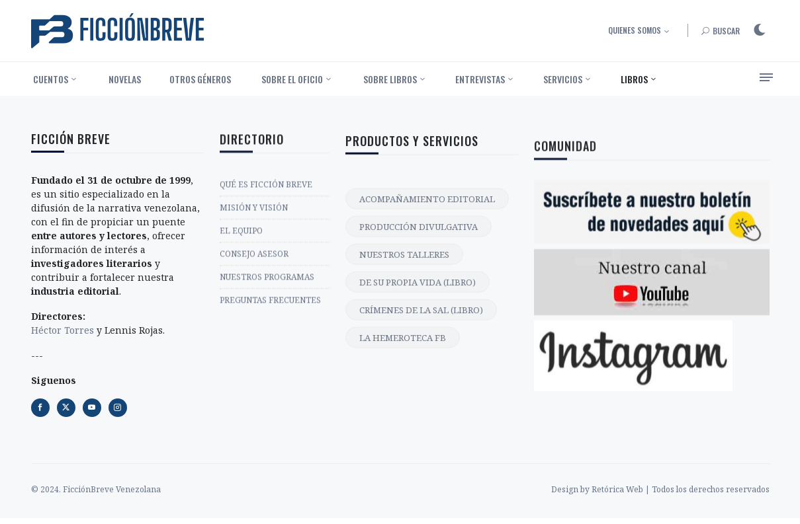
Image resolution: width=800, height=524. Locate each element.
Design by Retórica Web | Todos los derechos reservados (660, 489)
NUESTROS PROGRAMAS (267, 280)
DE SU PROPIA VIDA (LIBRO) (417, 292)
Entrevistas (480, 79)
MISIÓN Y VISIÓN (254, 211)
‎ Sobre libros (389, 79)
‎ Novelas (124, 79)
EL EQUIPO (241, 234)
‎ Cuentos (49, 79)
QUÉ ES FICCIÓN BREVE (266, 188)
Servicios (562, 79)
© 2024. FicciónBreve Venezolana (96, 489)
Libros (634, 79)
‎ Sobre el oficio (291, 79)
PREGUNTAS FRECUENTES (270, 303)
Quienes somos (634, 30)
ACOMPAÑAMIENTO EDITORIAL (427, 209)
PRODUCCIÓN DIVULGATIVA (418, 237)
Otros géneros (200, 79)
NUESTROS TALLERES (404, 264)
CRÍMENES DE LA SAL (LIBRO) (421, 320)
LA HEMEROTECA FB (402, 348)
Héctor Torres (62, 331)
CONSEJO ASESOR (254, 257)
